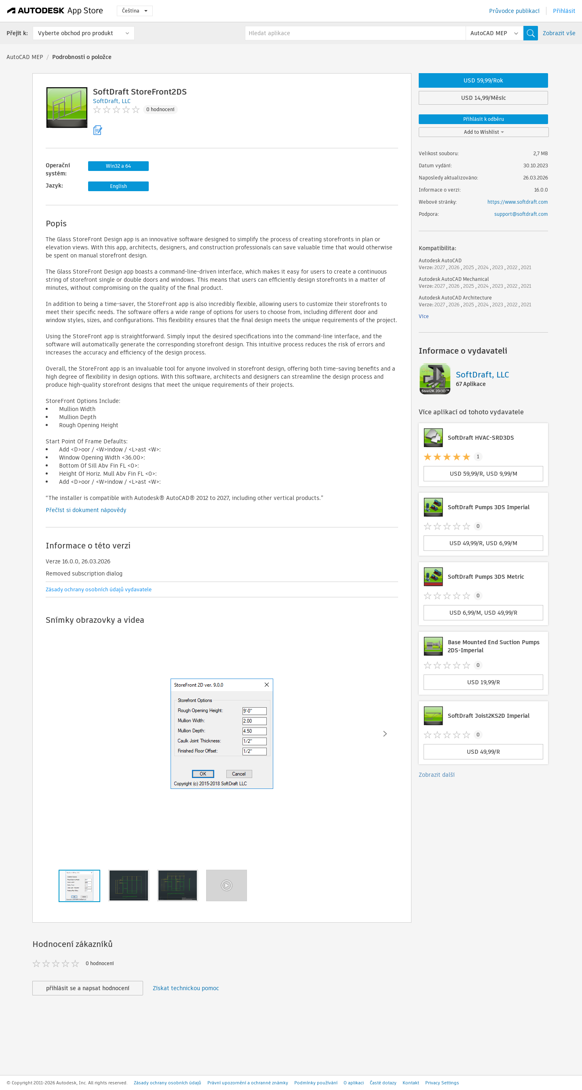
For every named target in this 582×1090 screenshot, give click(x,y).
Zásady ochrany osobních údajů (167, 1082)
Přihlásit (564, 11)
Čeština (135, 10)
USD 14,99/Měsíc (483, 98)
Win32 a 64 (118, 165)
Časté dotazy (383, 1082)
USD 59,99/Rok (483, 80)
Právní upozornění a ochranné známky (247, 1082)
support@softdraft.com (521, 214)
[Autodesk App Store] (55, 11)
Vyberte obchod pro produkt (75, 33)
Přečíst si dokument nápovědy (86, 510)
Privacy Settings (442, 1082)
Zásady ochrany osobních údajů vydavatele (99, 589)
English (118, 186)
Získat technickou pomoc (186, 988)
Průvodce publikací (514, 11)
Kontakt (411, 1082)
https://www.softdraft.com (517, 201)
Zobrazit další (437, 775)
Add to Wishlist (484, 132)
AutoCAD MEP (24, 57)
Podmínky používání (315, 1082)
